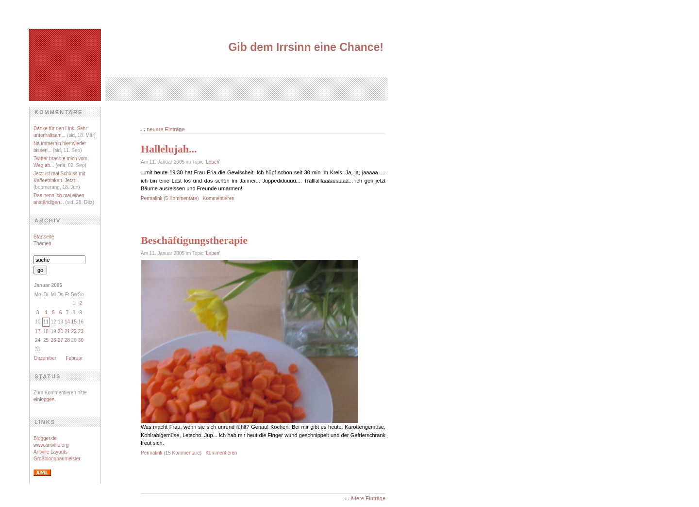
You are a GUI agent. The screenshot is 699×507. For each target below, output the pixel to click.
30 (80, 340)
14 (67, 321)
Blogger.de (45, 438)
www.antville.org (50, 445)
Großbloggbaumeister (57, 458)
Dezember (45, 358)
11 (46, 321)
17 (37, 331)
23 (80, 331)
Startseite (43, 236)
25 (46, 340)
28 (67, 340)
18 (46, 331)
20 (60, 331)
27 (60, 340)
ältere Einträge (367, 498)
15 (74, 321)
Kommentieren (218, 198)
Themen (42, 243)
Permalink (151, 198)
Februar (74, 358)
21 (67, 331)
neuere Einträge (165, 129)
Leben (212, 162)
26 (53, 340)
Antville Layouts (50, 452)
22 (74, 331)
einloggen (43, 399)
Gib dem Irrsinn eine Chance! (305, 47)
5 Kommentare (182, 198)
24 (37, 340)
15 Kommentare (183, 453)
